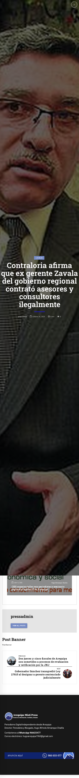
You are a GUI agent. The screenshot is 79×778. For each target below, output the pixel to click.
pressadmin (22, 418)
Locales (39, 359)
